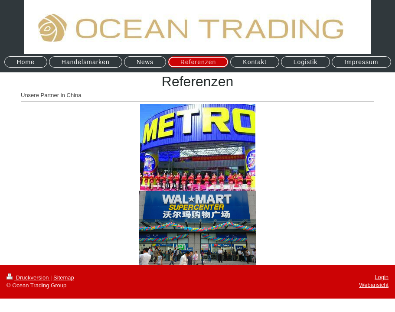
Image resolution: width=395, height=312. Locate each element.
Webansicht (373, 285)
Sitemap (63, 277)
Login (381, 277)
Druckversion (28, 277)
